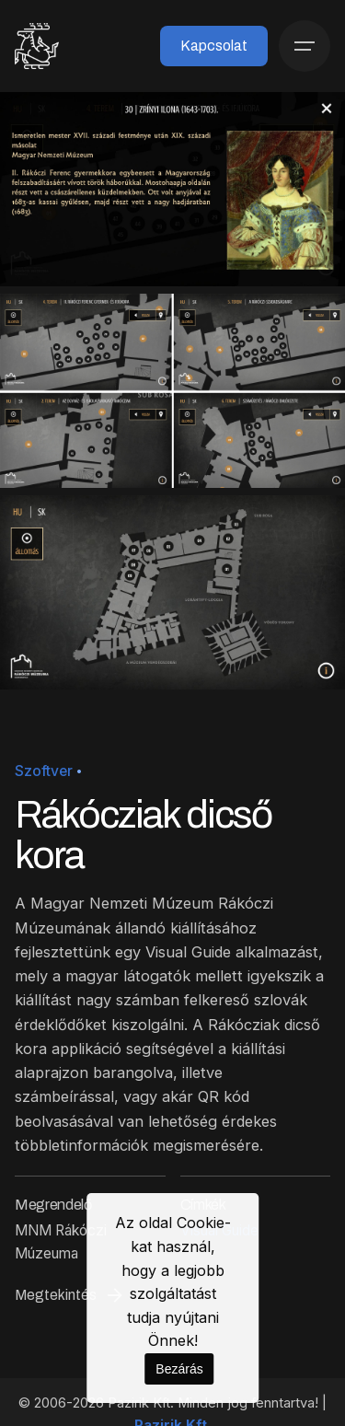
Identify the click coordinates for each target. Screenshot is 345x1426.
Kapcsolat (213, 45)
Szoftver (44, 771)
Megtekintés (70, 1295)
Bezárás (178, 1369)
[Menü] (304, 46)
